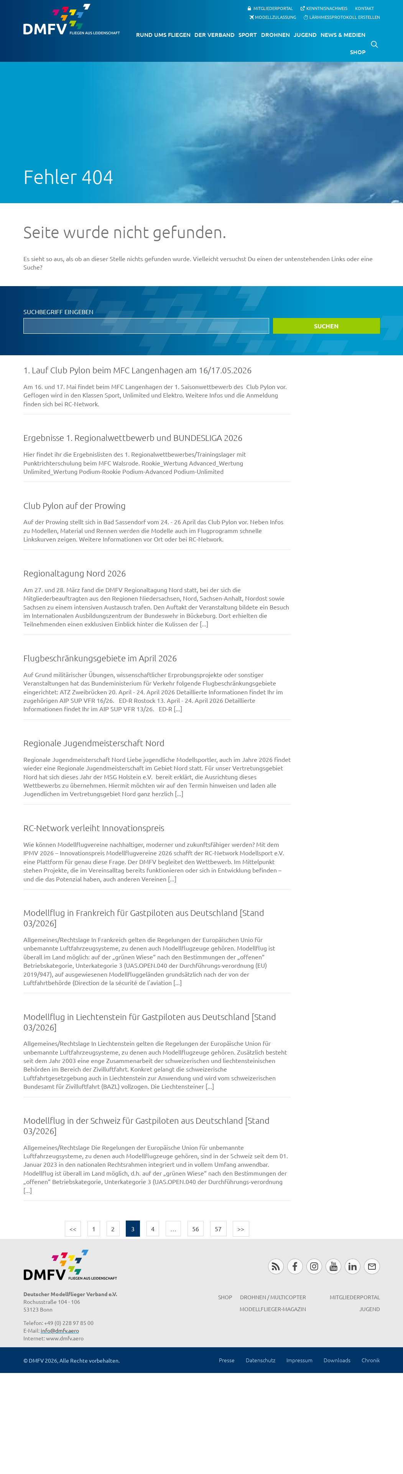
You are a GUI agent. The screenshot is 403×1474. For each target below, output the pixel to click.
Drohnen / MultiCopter (273, 1296)
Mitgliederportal (273, 8)
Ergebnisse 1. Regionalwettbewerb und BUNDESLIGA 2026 (132, 437)
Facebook (295, 1266)
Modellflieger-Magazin (273, 1308)
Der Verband (214, 34)
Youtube (333, 1266)
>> (240, 1228)
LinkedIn (352, 1266)
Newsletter (372, 1266)
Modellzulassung (275, 17)
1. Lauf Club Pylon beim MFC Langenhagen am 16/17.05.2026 (137, 370)
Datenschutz (260, 1360)
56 (195, 1228)
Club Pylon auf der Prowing (74, 505)
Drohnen (275, 34)
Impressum (299, 1360)
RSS (276, 1266)
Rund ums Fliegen (163, 34)
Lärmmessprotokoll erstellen (344, 17)
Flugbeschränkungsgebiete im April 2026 (100, 658)
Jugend (305, 34)
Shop (357, 52)
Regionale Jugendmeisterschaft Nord (93, 743)
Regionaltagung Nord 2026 (74, 573)
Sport (248, 34)
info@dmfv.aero (60, 1330)
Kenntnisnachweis (326, 8)
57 (218, 1228)
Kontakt (364, 8)
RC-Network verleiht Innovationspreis (93, 828)
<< (72, 1228)
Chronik (371, 1360)
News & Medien (343, 34)
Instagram (314, 1266)
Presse (227, 1360)
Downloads (337, 1360)
